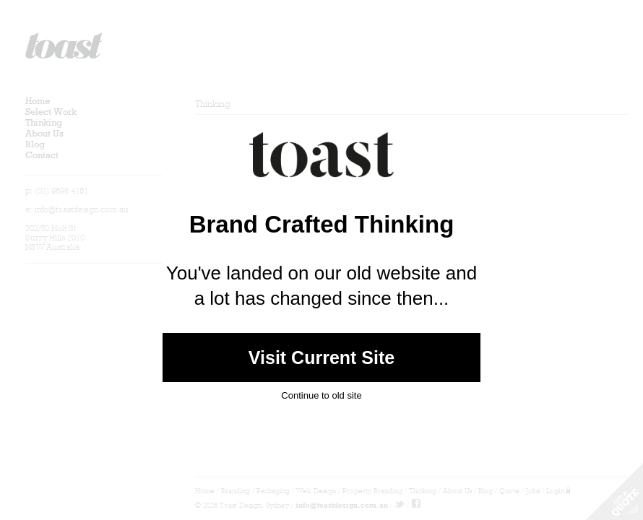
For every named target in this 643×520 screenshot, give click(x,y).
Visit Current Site (321, 357)
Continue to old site (321, 394)
